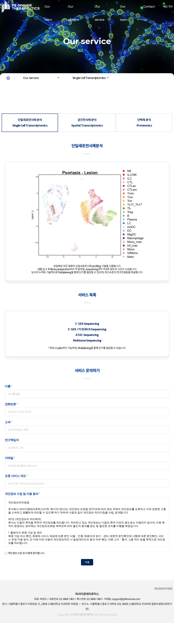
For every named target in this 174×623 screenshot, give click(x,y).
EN (170, 6)
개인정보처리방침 (163, 588)
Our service (99, 13)
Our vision (48, 13)
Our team (124, 13)
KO (165, 6)
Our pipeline (73, 13)
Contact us (149, 13)
